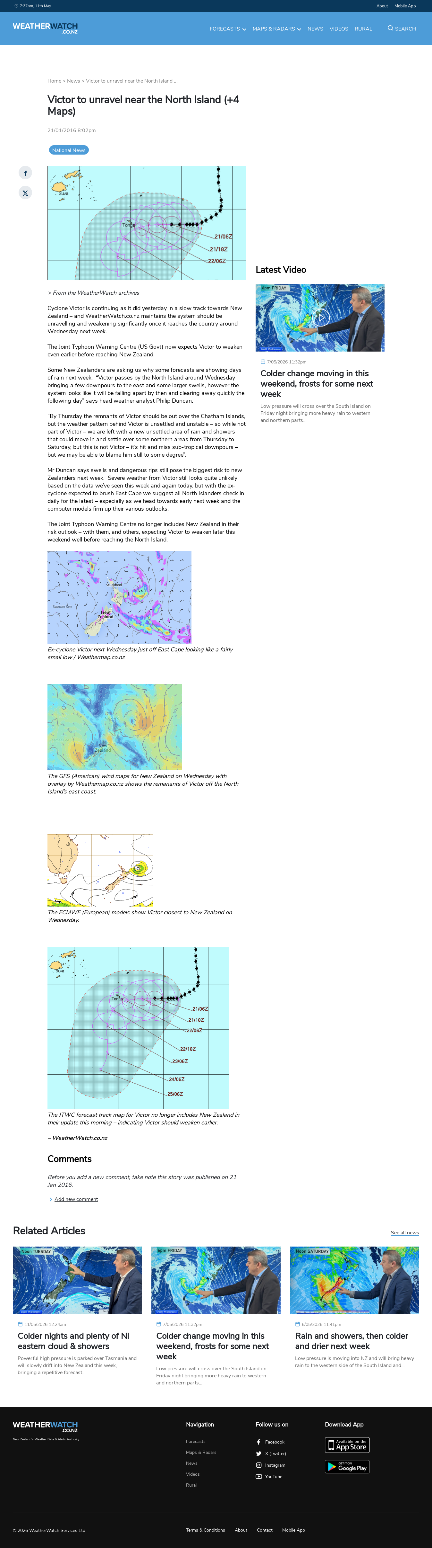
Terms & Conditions (205, 1530)
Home (54, 81)
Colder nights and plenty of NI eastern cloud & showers (73, 1341)
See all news (405, 1233)
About (382, 6)
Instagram (270, 1465)
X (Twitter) (271, 1454)
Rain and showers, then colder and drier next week (351, 1341)
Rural (363, 28)
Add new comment (73, 1199)
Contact (265, 1530)
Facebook (270, 1442)
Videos (339, 28)
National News (69, 150)
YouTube (269, 1477)
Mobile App (405, 6)
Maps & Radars (277, 28)
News (315, 28)
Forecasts (228, 28)
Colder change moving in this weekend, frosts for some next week (316, 384)
